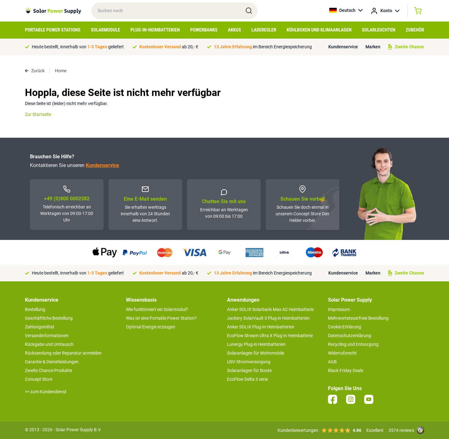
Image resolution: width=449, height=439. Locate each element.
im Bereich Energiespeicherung (263, 46)
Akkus (234, 30)
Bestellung (35, 309)
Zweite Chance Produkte (48, 370)
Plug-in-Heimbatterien (155, 30)
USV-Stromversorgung (248, 361)
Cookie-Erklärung (344, 326)
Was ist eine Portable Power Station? (161, 318)
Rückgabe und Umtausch (49, 344)
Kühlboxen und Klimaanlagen (319, 30)
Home (60, 70)
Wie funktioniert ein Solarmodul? (157, 309)
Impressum (339, 309)
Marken (372, 46)
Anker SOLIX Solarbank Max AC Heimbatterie (270, 309)
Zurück (35, 70)
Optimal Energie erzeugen (150, 326)
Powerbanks (203, 30)
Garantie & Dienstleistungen (52, 361)
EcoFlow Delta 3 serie (247, 379)
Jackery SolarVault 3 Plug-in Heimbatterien (268, 318)
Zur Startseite (38, 114)
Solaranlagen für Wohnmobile (255, 353)
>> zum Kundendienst (45, 391)
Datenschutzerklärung (349, 335)
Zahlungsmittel (39, 326)
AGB (332, 361)
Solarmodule (105, 30)
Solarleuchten (378, 30)
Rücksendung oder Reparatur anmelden (63, 353)
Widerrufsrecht (342, 353)
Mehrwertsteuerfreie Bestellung (358, 318)
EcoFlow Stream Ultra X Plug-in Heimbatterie (270, 335)
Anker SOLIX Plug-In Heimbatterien (260, 326)
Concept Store (38, 379)
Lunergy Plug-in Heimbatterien (256, 344)
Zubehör (415, 30)
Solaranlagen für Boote (249, 370)
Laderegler (263, 30)
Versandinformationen (47, 335)
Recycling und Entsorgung (353, 344)
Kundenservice (343, 46)
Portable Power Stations (52, 30)
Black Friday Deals (345, 370)
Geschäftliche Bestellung (49, 318)
